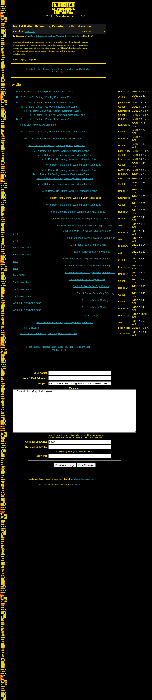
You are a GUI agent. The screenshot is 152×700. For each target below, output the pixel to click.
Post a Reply (34, 69)
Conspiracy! (91, 316)
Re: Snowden (31, 328)
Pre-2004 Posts (59, 72)
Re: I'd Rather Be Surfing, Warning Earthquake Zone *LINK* (52, 132)
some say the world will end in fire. (38, 125)
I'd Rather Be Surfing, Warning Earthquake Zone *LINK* (43, 92)
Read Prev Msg (65, 69)
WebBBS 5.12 (77, 493)
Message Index (49, 69)
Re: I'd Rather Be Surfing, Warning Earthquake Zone (56, 36)
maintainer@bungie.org (82, 487)
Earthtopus (30, 31)
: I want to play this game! (82, 416)
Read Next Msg (82, 69)
